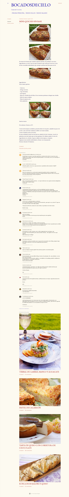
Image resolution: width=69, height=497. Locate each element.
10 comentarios (28, 374)
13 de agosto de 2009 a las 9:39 (27, 226)
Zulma (24, 254)
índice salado (41, 13)
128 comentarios (28, 450)
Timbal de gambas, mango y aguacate (39, 372)
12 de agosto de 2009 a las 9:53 (27, 209)
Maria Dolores (25, 221)
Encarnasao (25, 212)
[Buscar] (60, 3)
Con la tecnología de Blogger (34, 493)
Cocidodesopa (25, 296)
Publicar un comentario (24, 308)
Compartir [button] (9, 18)
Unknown (24, 170)
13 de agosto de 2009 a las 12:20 (27, 236)
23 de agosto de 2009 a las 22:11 (27, 293)
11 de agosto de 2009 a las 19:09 (27, 167)
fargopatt (24, 199)
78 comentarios (28, 410)
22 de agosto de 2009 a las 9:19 (27, 285)
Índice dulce (30, 13)
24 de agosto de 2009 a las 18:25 (27, 306)
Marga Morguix (25, 179)
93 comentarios (28, 486)
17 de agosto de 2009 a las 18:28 (27, 273)
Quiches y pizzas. (10, 23)
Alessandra (25, 288)
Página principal (17, 13)
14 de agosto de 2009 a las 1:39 (27, 251)
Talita (23, 247)
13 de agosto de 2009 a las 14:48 (27, 244)
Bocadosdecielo (31, 5)
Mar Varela (24, 239)
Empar (24, 187)
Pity (23, 276)
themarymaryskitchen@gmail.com (29, 154)
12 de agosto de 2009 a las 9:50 (27, 196)
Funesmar (24, 229)
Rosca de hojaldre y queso (33, 483)
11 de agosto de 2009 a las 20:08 (28, 184)
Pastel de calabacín (30, 407)
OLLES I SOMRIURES (27, 164)
